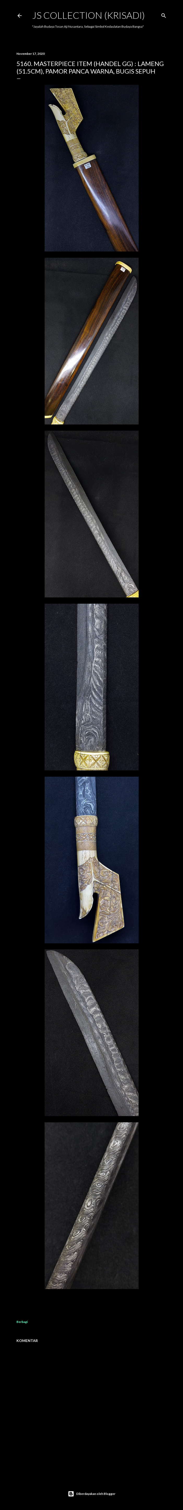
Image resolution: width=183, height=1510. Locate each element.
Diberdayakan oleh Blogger (91, 1494)
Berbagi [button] (22, 1322)
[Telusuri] (164, 14)
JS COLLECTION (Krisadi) (88, 15)
